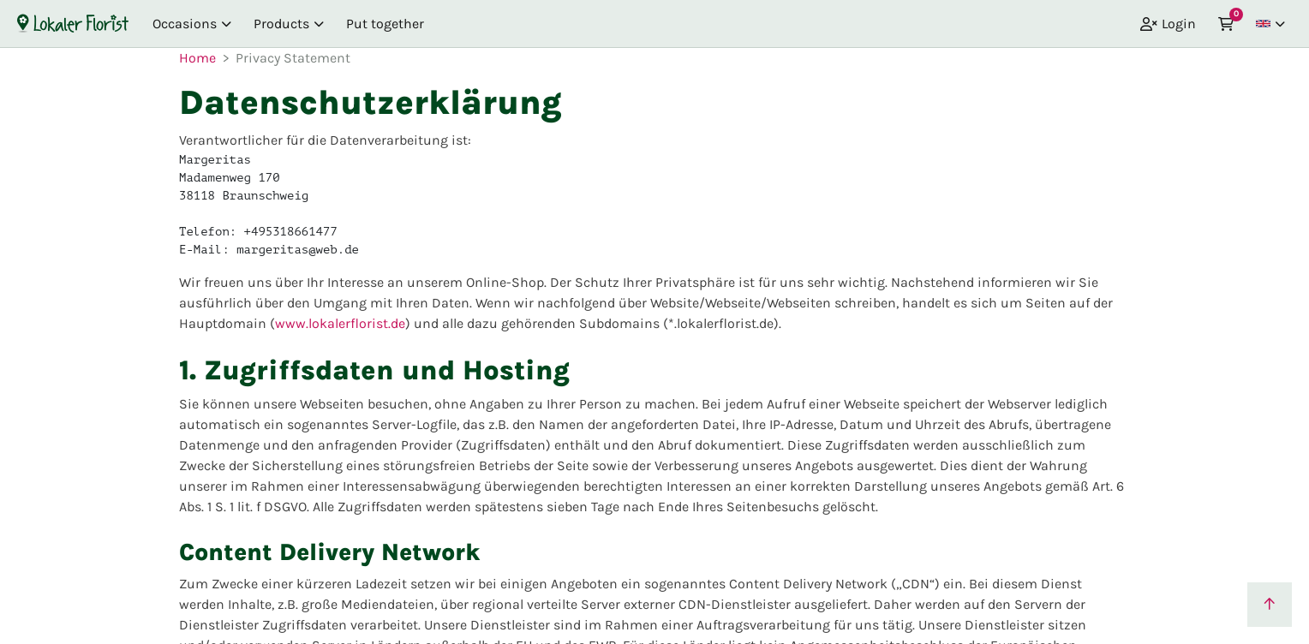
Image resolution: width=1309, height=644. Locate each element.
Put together (385, 23)
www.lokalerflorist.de (340, 323)
